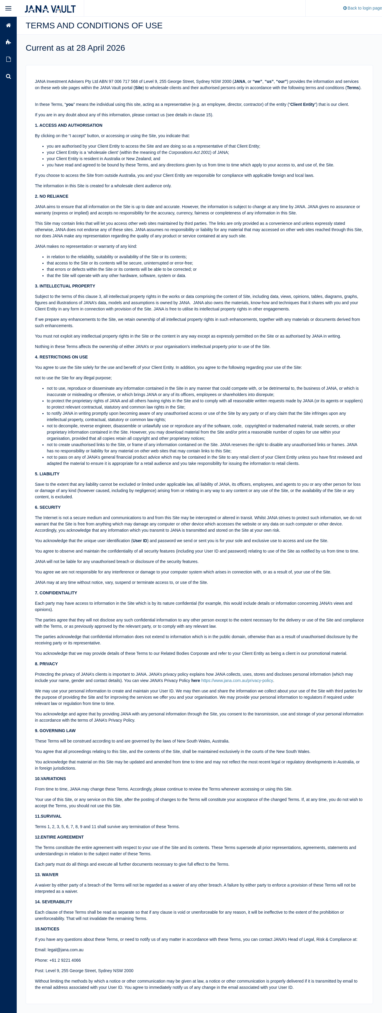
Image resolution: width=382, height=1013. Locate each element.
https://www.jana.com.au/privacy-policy (237, 680)
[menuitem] (8, 25)
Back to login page (362, 8)
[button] (8, 25)
